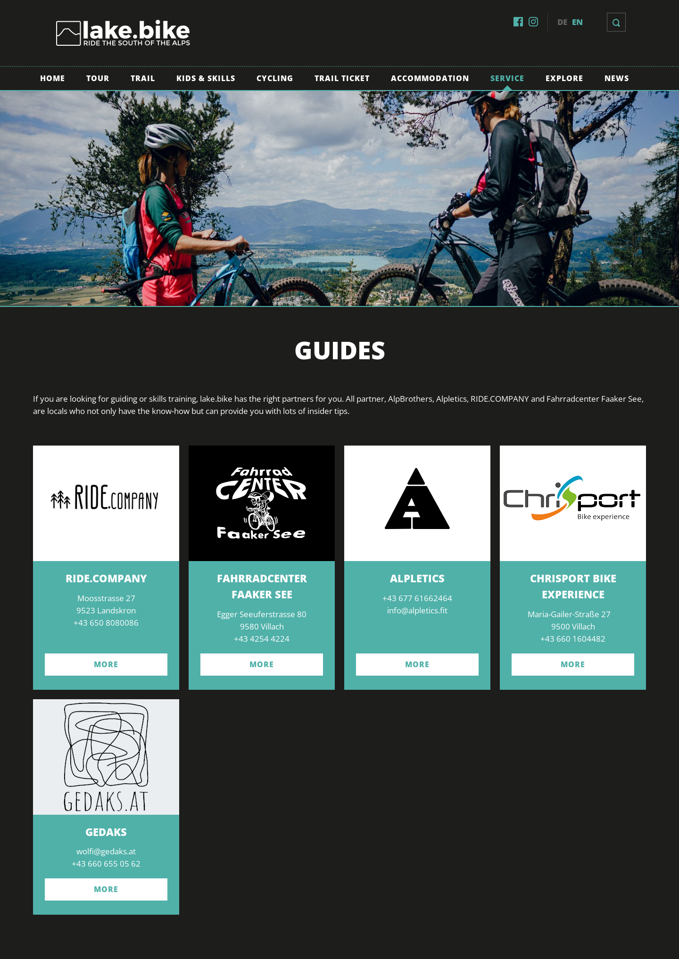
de (562, 22)
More (106, 889)
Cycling (275, 78)
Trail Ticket (342, 78)
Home (52, 78)
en (577, 22)
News (616, 78)
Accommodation (430, 78)
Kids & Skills (205, 78)
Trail (143, 78)
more (106, 664)
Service (507, 78)
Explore (564, 78)
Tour (97, 78)
